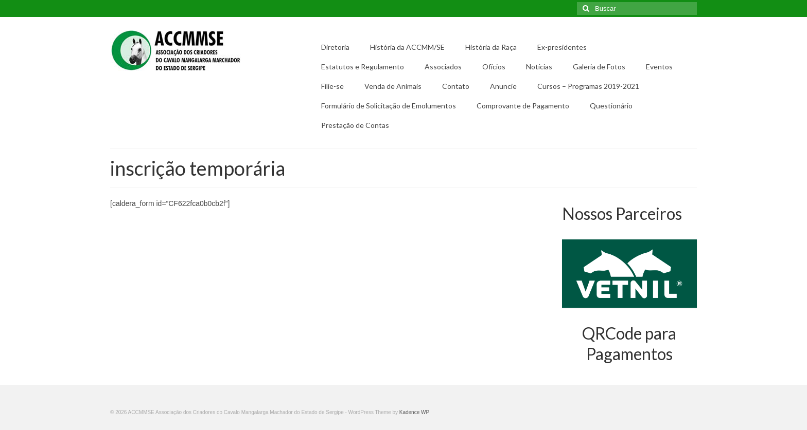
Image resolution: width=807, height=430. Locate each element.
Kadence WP (414, 412)
